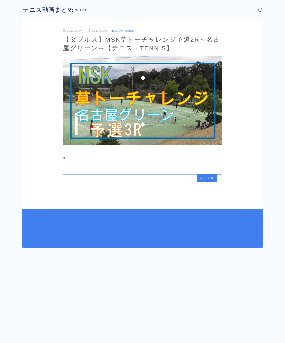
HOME (27, 323)
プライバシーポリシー (58, 336)
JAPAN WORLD (125, 30)
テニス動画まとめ (50, 10)
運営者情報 (29, 336)
